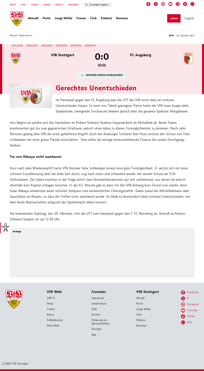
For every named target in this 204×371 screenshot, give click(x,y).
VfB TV (13, 5)
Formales (99, 291)
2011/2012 (75, 45)
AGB (94, 309)
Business (141, 325)
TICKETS (34, 5)
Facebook (189, 292)
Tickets (51, 309)
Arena (50, 314)
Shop (50, 303)
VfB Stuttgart (147, 291)
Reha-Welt (53, 325)
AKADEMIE (73, 5)
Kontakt (96, 329)
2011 (171, 35)
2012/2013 (61, 45)
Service (96, 314)
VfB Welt (54, 291)
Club (139, 314)
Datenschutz (99, 303)
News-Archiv (25, 35)
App (94, 334)
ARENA (46, 5)
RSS (186, 322)
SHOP (23, 5)
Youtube (189, 310)
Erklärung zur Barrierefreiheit (100, 321)
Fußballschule (55, 320)
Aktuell (13, 35)
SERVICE (59, 5)
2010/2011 (90, 45)
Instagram (190, 304)
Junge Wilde (143, 309)
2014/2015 (32, 45)
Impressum (98, 298)
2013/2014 (46, 45)
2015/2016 (17, 45)
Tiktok (188, 316)
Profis (139, 303)
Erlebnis (141, 320)
